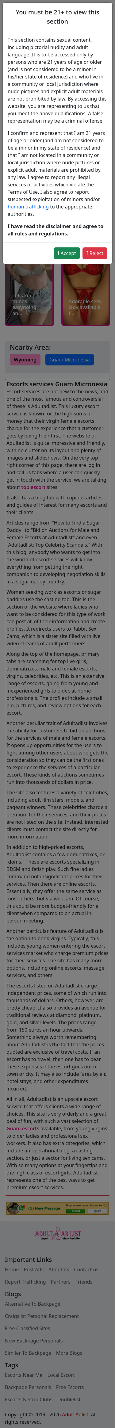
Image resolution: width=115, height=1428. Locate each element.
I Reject (94, 253)
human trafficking (28, 206)
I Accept (67, 253)
